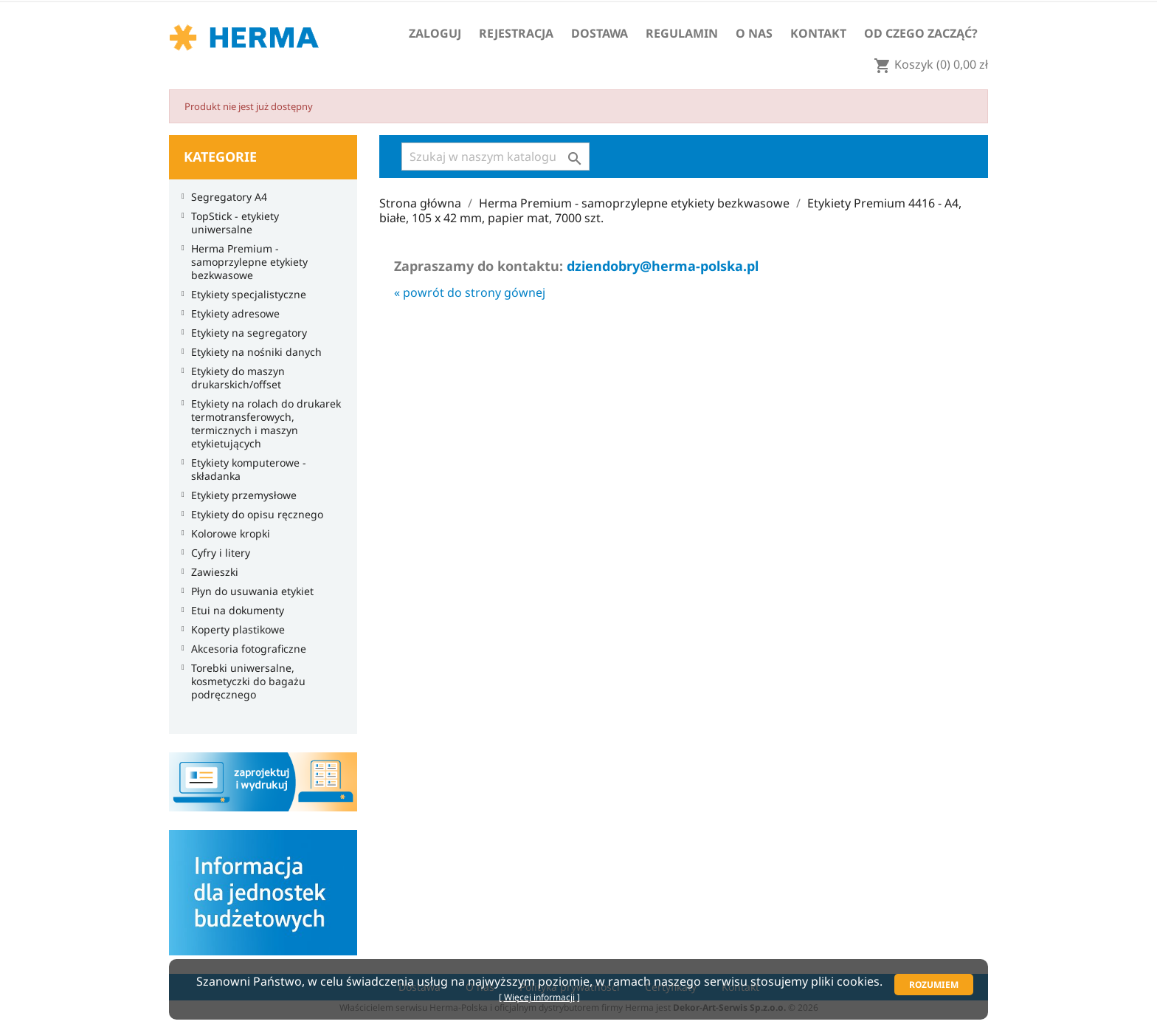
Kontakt (818, 33)
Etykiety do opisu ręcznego (253, 514)
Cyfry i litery (217, 553)
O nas (754, 33)
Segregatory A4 (225, 197)
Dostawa (599, 33)
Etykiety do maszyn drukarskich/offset (234, 378)
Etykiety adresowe (232, 313)
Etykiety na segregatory (245, 333)
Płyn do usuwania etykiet (249, 591)
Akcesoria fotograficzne (245, 649)
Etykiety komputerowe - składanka (245, 469)
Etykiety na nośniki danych (253, 352)
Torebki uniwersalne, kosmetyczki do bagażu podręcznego (244, 681)
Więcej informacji (539, 997)
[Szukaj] (495, 156)
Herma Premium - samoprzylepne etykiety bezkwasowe (246, 262)
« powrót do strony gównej (469, 292)
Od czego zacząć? (921, 33)
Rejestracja (516, 33)
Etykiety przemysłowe (240, 495)
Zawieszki (211, 572)
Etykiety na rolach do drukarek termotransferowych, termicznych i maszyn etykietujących (262, 423)
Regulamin (682, 33)
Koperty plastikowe (234, 629)
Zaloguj (435, 33)
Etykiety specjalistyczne (245, 294)
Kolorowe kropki (227, 533)
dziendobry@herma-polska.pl (663, 266)
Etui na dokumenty (234, 610)
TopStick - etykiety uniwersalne (231, 223)
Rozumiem (934, 984)
